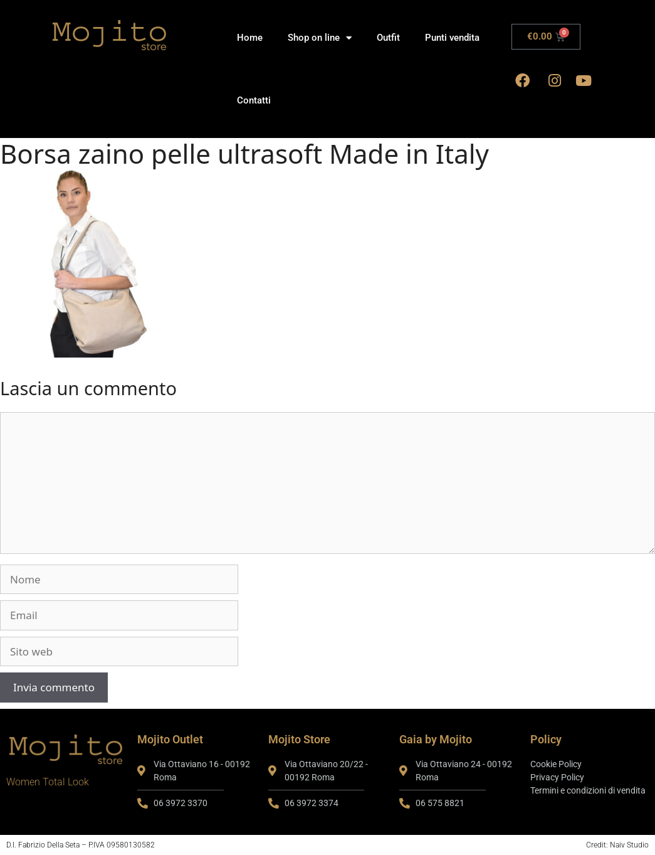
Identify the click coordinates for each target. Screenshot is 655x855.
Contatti (254, 100)
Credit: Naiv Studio (617, 845)
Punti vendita (452, 37)
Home (250, 37)
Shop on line (320, 38)
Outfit (388, 37)
